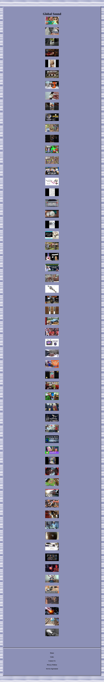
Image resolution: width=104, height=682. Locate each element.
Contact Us (52, 661)
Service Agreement (52, 668)
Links (52, 657)
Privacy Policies (52, 665)
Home (52, 653)
